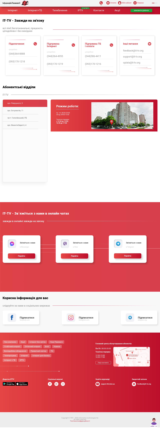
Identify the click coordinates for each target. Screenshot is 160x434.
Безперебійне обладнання (15, 358)
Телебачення (59, 10)
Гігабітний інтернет (12, 353)
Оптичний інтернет (33, 353)
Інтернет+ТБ (35, 10)
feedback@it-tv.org (133, 50)
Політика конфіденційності (80, 428)
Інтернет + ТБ (9, 367)
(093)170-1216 (93, 64)
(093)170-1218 (17, 61)
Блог (47, 353)
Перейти (21, 256)
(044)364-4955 (55, 56)
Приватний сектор (38, 358)
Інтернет (12, 10)
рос (156, 3)
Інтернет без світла (37, 349)
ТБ (52, 358)
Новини (57, 353)
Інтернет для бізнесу (41, 362)
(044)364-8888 (17, 53)
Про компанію (10, 349)
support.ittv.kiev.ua (108, 391)
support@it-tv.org (132, 56)
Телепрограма (10, 362)
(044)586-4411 (93, 56)
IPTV (80, 10)
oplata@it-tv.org (131, 62)
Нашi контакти (103, 369)
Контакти (98, 10)
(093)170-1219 (55, 64)
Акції (117, 10)
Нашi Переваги (56, 349)
